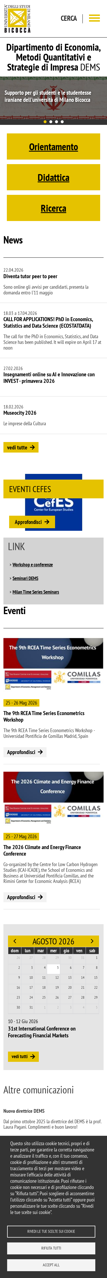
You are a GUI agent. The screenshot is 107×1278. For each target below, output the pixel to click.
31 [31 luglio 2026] (82, 957)
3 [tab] (56, 122)
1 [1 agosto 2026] (97, 957)
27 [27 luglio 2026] (31, 957)
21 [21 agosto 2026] (82, 987)
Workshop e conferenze (33, 564)
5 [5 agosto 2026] (58, 967)
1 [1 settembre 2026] (45, 1007)
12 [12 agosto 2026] (57, 977)
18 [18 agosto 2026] (44, 987)
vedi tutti (20, 1056)
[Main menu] (94, 18)
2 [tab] (51, 122)
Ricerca (53, 207)
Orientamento (53, 146)
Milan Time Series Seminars (36, 592)
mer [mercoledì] (53, 950)
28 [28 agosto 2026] (82, 997)
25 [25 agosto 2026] (44, 997)
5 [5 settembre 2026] (97, 1007)
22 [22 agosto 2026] (96, 987)
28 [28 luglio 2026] (44, 957)
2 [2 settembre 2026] (58, 1007)
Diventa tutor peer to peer (30, 276)
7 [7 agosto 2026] (83, 967)
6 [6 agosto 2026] (71, 967)
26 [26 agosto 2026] (57, 997)
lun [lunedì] (28, 950)
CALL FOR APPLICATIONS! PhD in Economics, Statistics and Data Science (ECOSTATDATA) (48, 322)
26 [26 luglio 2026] (18, 957)
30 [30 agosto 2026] (18, 1007)
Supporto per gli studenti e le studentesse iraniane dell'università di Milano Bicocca (48, 96)
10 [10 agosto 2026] (31, 977)
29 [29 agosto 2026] (96, 997)
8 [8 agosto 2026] (97, 967)
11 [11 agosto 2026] (44, 977)
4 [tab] (62, 122)
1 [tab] (45, 122)
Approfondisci (28, 522)
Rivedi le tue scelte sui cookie (51, 1231)
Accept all (51, 1264)
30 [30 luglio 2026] (70, 957)
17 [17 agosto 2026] (31, 987)
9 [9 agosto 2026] (19, 977)
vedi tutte (17, 447)
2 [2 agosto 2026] (19, 967)
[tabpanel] (53, 98)
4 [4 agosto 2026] (45, 967)
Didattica (53, 177)
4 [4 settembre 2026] (83, 1007)
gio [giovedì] (66, 950)
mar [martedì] (40, 950)
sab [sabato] (92, 950)
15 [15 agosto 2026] (96, 977)
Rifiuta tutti (51, 1248)
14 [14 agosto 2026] (82, 977)
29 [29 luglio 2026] (57, 957)
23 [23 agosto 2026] (18, 997)
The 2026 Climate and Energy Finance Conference (42, 850)
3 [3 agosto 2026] (32, 967)
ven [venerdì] (79, 950)
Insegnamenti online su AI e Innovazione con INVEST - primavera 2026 (49, 378)
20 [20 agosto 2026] (70, 987)
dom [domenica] (15, 950)
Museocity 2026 (20, 412)
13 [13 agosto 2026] (70, 977)
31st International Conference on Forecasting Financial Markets (42, 1032)
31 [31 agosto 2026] (31, 1007)
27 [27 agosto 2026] (70, 997)
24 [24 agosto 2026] (31, 997)
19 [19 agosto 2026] (57, 987)
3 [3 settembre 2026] (71, 1007)
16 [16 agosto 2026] (18, 987)
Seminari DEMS (25, 578)
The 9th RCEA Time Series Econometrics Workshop (43, 716)
